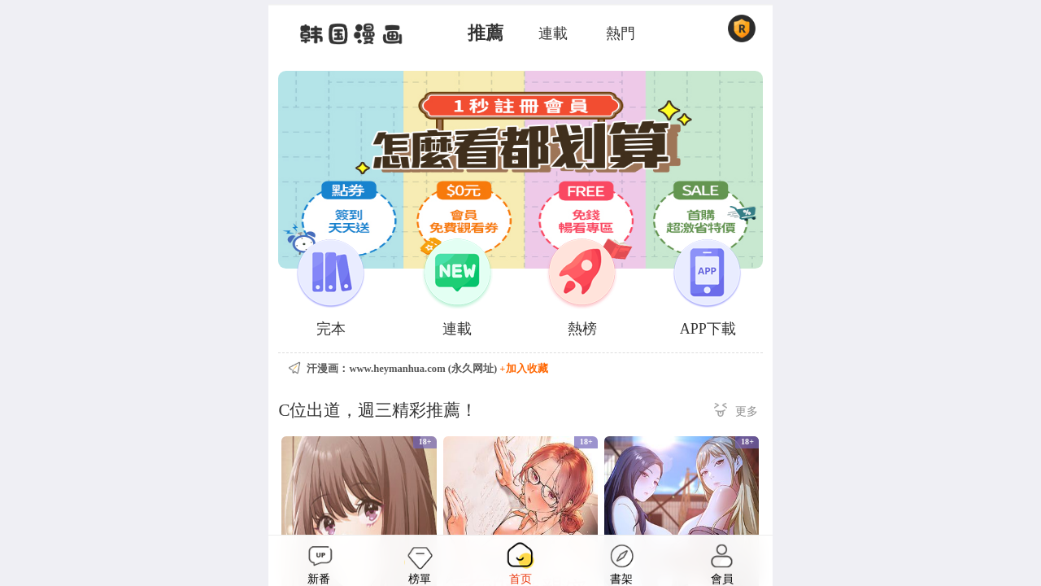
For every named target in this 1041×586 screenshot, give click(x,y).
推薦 (485, 33)
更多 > (736, 412)
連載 (553, 33)
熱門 (620, 33)
